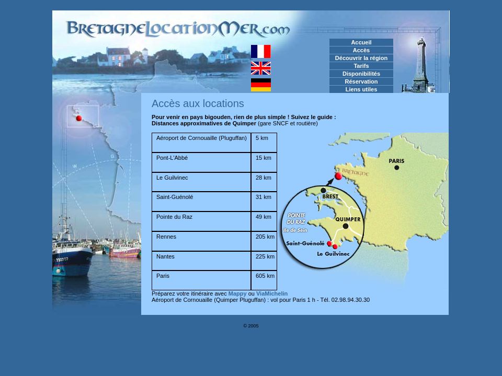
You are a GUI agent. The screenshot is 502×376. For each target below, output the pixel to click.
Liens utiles (362, 89)
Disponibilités (361, 73)
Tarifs (361, 66)
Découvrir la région (361, 58)
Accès (361, 50)
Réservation (361, 81)
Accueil (361, 42)
